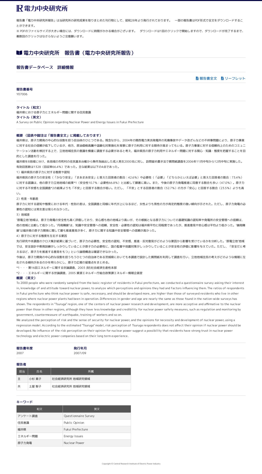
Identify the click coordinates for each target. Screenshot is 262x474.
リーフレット (235, 78)
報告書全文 (208, 78)
